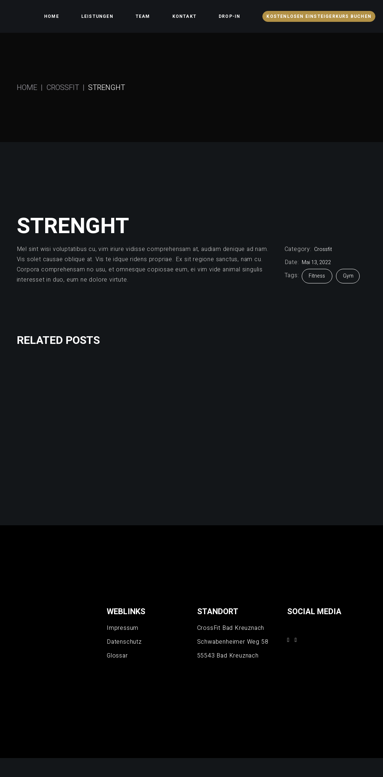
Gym (348, 276)
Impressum (122, 628)
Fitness (317, 276)
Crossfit (323, 249)
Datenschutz (124, 641)
